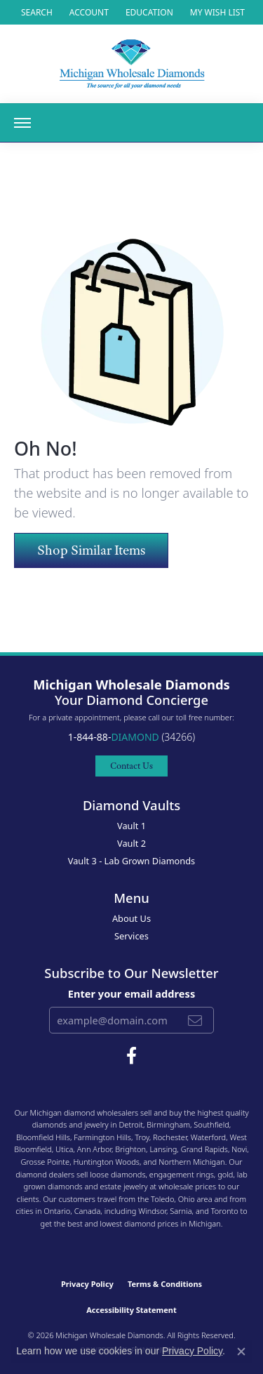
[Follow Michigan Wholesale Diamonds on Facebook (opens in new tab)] (131, 1056)
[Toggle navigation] (22, 123)
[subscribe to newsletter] (195, 1020)
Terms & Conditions (165, 1284)
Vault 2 (131, 843)
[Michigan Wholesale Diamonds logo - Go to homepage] (131, 64)
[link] (148, 12)
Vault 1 (131, 825)
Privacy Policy (87, 1284)
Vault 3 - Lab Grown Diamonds (132, 860)
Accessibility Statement (131, 1309)
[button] (35, 12)
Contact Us (131, 766)
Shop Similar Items (91, 550)
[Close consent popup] (241, 1351)
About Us (131, 918)
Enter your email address (131, 993)
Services (131, 936)
